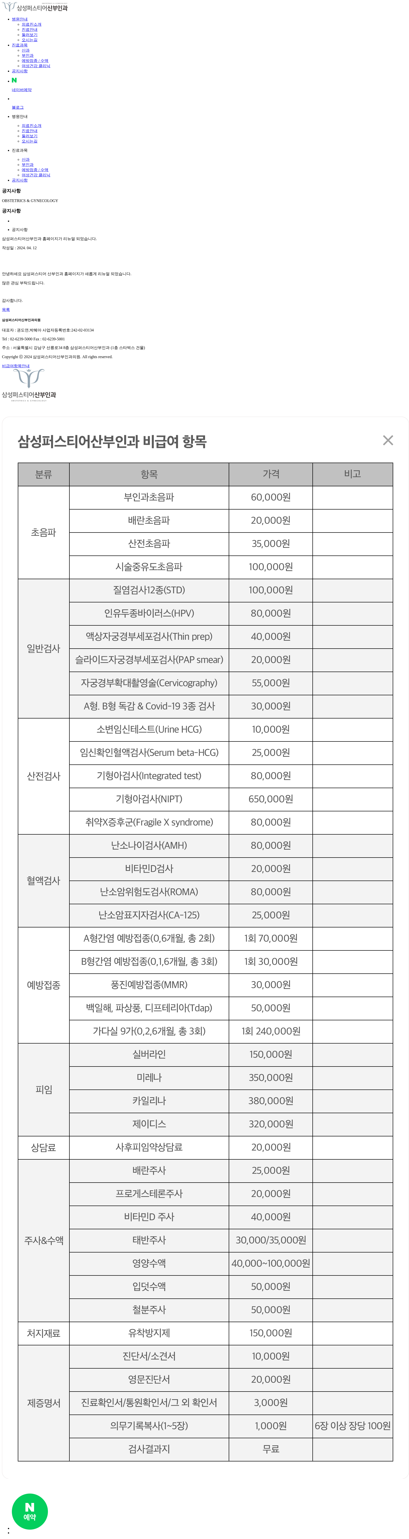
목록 (6, 310)
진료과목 (20, 45)
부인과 (28, 55)
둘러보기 (30, 35)
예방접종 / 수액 (35, 61)
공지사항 (20, 71)
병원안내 (20, 19)
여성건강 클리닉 (36, 66)
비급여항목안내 (16, 366)
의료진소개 (31, 24)
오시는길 (30, 40)
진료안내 (30, 29)
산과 (26, 50)
